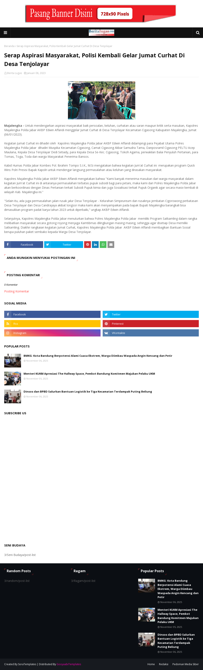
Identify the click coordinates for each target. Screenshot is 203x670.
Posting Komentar (16, 291)
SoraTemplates (27, 664)
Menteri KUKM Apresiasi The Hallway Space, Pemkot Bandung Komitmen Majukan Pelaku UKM (89, 373)
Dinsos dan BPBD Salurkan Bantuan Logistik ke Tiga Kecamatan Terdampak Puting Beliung (88, 391)
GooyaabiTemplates (69, 664)
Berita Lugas (14, 73)
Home (151, 664)
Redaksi (163, 664)
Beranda (9, 46)
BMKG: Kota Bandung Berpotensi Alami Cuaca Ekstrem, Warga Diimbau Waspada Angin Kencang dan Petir (98, 356)
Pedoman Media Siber (185, 664)
